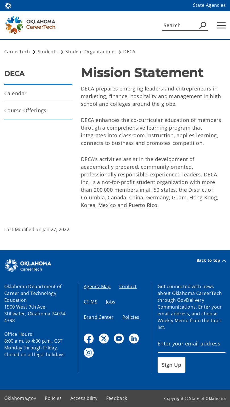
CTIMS (90, 302)
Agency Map (97, 286)
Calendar (15, 93)
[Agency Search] (202, 25)
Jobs (111, 302)
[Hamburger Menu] (221, 25)
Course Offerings (25, 110)
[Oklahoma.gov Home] (8, 5)
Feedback (116, 398)
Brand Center (99, 317)
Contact (128, 286)
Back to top (211, 260)
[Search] (185, 25)
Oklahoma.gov (20, 398)
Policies (130, 317)
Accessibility (84, 398)
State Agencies (209, 5)
